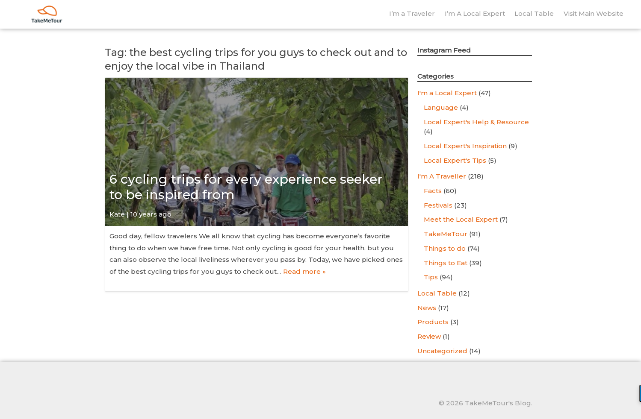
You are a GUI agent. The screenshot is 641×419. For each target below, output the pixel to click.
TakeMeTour (445, 234)
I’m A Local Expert (475, 13)
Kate (117, 214)
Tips (431, 277)
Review (429, 336)
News (426, 308)
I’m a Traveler (412, 13)
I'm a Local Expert (447, 93)
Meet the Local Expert (461, 219)
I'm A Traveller (441, 176)
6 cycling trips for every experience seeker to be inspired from (246, 186)
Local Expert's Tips (455, 160)
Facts (433, 191)
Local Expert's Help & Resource (476, 122)
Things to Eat (445, 263)
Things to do (445, 248)
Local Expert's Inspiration (465, 146)
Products (433, 322)
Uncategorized (442, 351)
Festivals (438, 205)
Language (441, 107)
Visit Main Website (593, 13)
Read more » (304, 271)
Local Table (534, 13)
